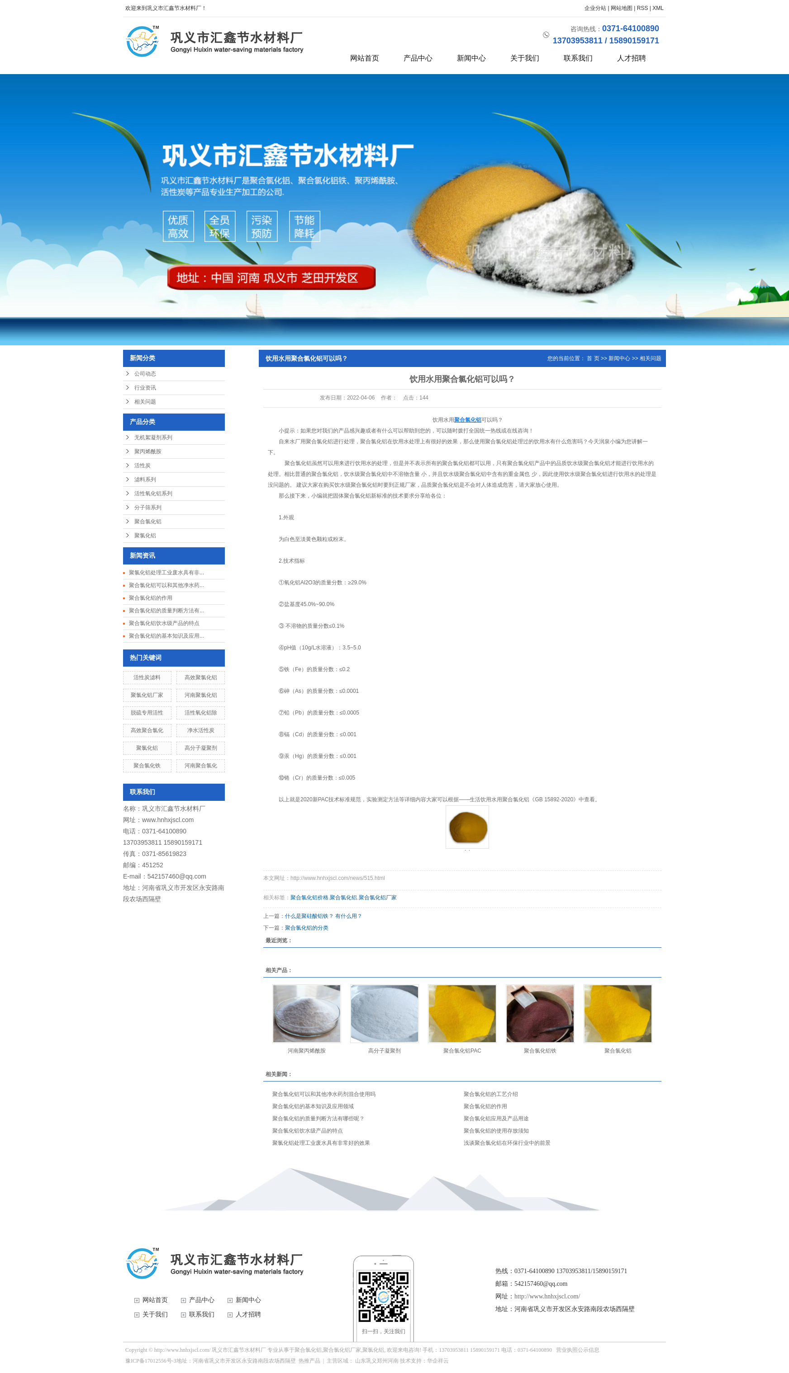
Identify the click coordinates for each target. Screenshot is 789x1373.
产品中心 (418, 58)
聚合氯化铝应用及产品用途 (496, 1118)
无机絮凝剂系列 (153, 437)
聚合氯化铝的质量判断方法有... (166, 610)
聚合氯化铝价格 (309, 897)
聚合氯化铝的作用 (150, 598)
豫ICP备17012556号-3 (150, 1361)
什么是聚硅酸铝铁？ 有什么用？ (323, 916)
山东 (360, 1361)
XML (658, 8)
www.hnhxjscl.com (168, 819)
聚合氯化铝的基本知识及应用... (166, 636)
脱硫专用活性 (147, 713)
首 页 (593, 358)
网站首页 (364, 58)
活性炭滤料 (147, 677)
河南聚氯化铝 (201, 695)
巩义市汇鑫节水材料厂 (173, 808)
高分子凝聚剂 (201, 748)
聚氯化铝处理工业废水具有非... (166, 572)
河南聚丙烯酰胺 (307, 1051)
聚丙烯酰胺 (148, 451)
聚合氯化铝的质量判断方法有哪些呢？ (318, 1118)
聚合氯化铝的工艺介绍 (491, 1094)
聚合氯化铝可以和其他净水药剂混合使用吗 (323, 1094)
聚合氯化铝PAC (462, 1051)
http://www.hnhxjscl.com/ (547, 1296)
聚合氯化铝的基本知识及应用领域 (313, 1106)
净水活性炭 (200, 730)
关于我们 (524, 58)
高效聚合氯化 (147, 730)
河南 (393, 1361)
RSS (642, 8)
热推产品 (309, 1361)
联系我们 (578, 58)
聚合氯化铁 (147, 765)
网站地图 (621, 8)
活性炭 (142, 465)
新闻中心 (471, 58)
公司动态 (145, 374)
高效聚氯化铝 (201, 677)
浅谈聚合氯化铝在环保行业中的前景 (507, 1143)
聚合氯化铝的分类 (306, 928)
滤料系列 (145, 479)
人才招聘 (631, 58)
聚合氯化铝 (148, 521)
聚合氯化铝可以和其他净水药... (166, 585)
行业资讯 (145, 388)
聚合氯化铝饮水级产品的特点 (164, 623)
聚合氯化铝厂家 (378, 897)
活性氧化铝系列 (153, 493)
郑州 (382, 1361)
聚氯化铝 (145, 535)
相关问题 (145, 402)
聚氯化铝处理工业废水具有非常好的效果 (321, 1143)
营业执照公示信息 (577, 1350)
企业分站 (595, 8)
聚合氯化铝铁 (540, 1051)
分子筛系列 (148, 507)
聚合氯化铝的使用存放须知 (496, 1131)
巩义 (371, 1361)
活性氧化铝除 (201, 713)
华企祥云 (438, 1361)
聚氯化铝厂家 (147, 695)
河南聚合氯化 (201, 765)
